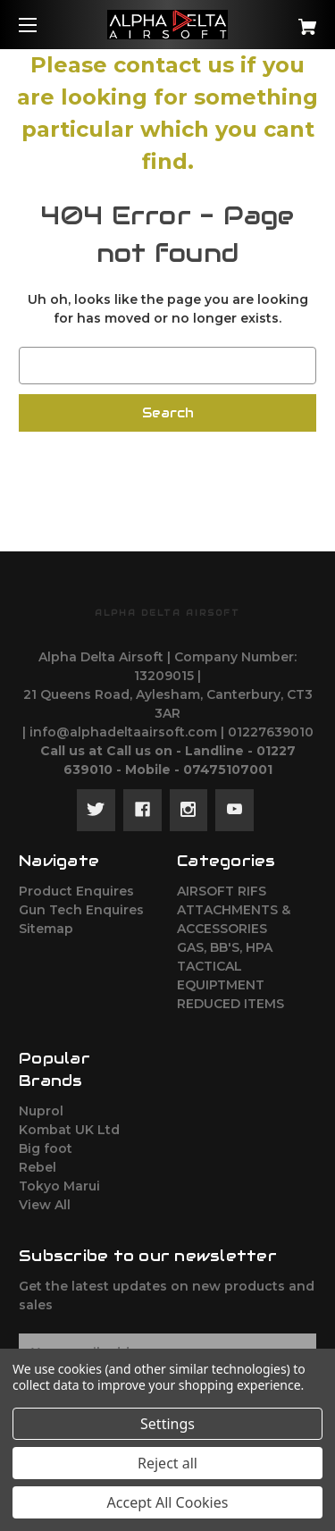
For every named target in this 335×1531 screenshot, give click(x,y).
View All (45, 1205)
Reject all (167, 1463)
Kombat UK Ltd (69, 1130)
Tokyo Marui (59, 1186)
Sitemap (46, 929)
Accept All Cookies (168, 1502)
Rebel (37, 1167)
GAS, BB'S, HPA (224, 947)
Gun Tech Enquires (81, 910)
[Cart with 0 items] (286, 20)
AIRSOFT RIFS (221, 891)
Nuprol (41, 1111)
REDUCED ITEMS (230, 1004)
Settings (167, 1424)
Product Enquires (76, 891)
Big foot (45, 1148)
